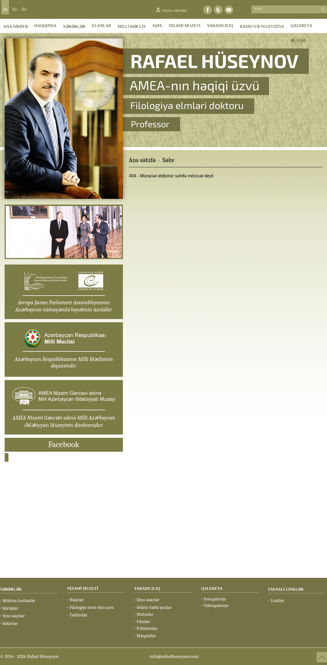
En (14, 9)
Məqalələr (146, 635)
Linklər (277, 600)
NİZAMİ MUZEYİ (184, 25)
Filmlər (143, 621)
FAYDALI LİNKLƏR (286, 589)
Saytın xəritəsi (174, 10)
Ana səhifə (142, 160)
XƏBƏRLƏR (74, 26)
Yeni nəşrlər (13, 616)
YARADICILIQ (220, 25)
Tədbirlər (78, 615)
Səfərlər (10, 623)
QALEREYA (301, 25)
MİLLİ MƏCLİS (132, 26)
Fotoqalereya (215, 599)
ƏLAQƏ (298, 40)
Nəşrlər (76, 599)
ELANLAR (101, 25)
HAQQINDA (45, 25)
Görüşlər (10, 608)
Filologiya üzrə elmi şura (91, 607)
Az (5, 9)
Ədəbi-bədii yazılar (154, 607)
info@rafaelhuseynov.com (174, 656)
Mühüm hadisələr (18, 600)
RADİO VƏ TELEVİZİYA (262, 26)
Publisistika (147, 628)
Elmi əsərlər (148, 599)
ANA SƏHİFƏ (15, 26)
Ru (24, 9)
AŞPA (157, 25)
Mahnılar (145, 614)
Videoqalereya (216, 605)
